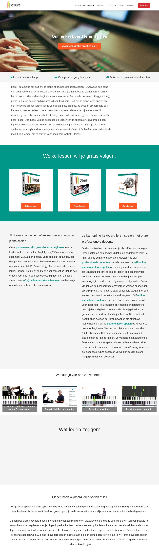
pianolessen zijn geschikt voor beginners (40, 247)
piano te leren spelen (119, 323)
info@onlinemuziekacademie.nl (41, 280)
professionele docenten (96, 262)
